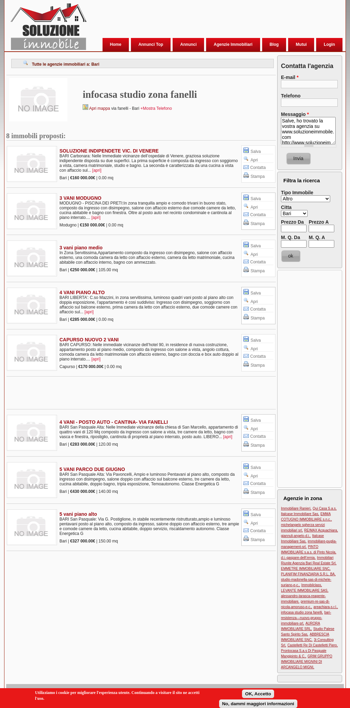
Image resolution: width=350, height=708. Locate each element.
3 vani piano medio (81, 247)
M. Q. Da (290, 237)
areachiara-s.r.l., (325, 607)
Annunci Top (150, 44)
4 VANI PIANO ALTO (82, 292)
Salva (256, 151)
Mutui (301, 44)
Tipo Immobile (297, 192)
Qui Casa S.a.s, (325, 508)
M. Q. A (317, 237)
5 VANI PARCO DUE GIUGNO (92, 469)
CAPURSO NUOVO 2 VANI (89, 339)
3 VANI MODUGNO (80, 198)
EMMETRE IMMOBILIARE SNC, (306, 569)
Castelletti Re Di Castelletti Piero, (312, 645)
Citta (286, 207)
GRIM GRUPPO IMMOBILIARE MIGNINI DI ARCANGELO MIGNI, (306, 661)
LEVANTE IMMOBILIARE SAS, (304, 590)
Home (115, 44)
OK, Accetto (258, 695)
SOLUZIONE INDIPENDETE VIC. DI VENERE (109, 151)
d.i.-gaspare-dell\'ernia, (298, 558)
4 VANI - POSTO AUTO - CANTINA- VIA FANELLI (113, 422)
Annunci (188, 44)
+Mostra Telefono (156, 108)
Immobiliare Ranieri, (296, 508)
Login (329, 44)
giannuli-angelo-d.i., (296, 536)
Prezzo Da (292, 222)
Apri (254, 160)
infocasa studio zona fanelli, (302, 612)
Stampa (258, 176)
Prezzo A (319, 222)
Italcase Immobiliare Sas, (300, 514)
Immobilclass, (311, 585)
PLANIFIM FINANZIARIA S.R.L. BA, (308, 574)
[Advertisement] (214, 20)
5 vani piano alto (78, 514)
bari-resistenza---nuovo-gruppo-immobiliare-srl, (306, 618)
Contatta (258, 167)
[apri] (97, 170)
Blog (274, 44)
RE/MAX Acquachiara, (321, 530)
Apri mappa (99, 108)
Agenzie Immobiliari (233, 44)
